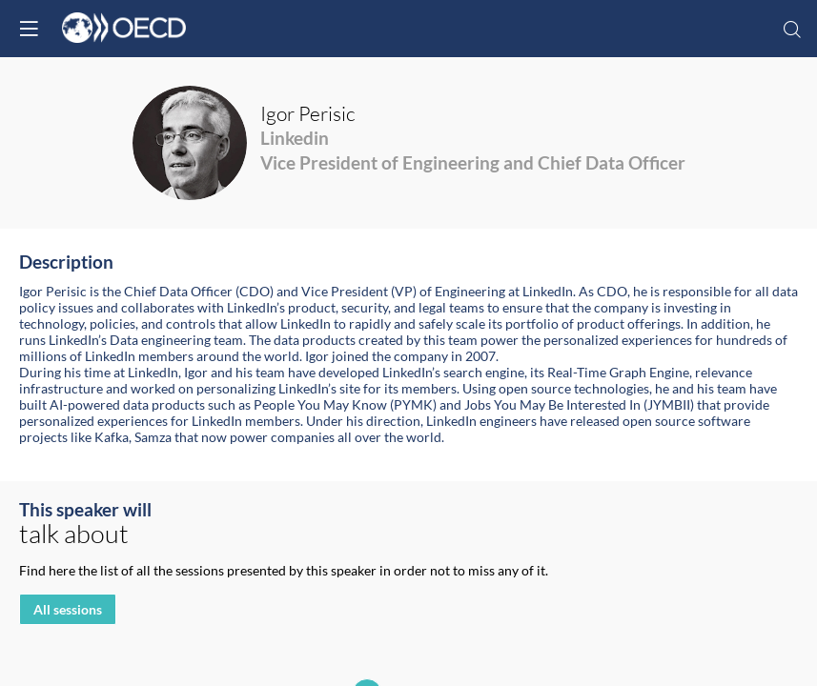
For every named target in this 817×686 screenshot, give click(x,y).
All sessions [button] (67, 610)
